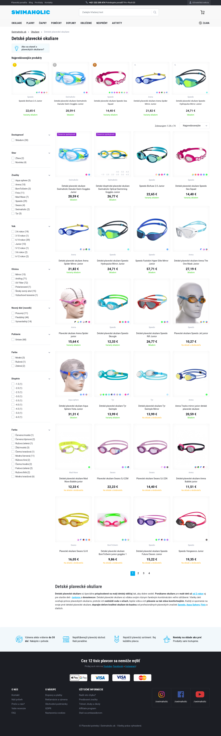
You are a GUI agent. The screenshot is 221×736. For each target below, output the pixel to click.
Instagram (130, 666)
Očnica (31, 269)
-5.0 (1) (19, 413)
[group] (30, 90)
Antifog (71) (21, 278)
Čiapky (43, 23)
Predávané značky (88, 699)
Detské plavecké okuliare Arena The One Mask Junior (191, 262)
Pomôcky (56, 23)
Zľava (204, 23)
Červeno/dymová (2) (25, 439)
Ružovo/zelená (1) (24, 443)
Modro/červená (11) (25, 456)
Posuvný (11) (22, 313)
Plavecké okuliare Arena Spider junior (73, 335)
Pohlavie (31, 334)
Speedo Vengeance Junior (191, 551)
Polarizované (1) (23, 287)
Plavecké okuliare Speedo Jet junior (191, 333)
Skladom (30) (22, 140)
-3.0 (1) (19, 396)
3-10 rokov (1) (22, 236)
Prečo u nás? (18, 704)
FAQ (14, 712)
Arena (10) (20, 184)
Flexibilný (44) (22, 317)
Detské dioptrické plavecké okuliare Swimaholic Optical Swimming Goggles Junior (113, 189)
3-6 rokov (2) (21, 252)
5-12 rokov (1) (22, 248)
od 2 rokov (198, 593)
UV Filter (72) (22, 283)
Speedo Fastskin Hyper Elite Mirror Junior (151, 262)
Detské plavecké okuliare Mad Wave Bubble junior (73, 480)
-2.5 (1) (19, 392)
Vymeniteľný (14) (24, 321)
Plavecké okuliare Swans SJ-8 (73, 551)
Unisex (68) (21, 339)
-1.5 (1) (19, 384)
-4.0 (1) (19, 404)
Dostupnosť (31, 134)
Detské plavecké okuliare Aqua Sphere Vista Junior (73, 407)
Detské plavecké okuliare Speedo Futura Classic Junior (152, 552)
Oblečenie (86, 23)
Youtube (107, 666)
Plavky (30, 23)
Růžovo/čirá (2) (23, 460)
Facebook (118, 666)
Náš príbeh (17, 699)
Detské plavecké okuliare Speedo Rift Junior (152, 335)
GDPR (48, 708)
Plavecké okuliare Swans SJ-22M (112, 478)
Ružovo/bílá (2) (23, 472)
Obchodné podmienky (56, 704)
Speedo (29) (21, 201)
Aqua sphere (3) (23, 180)
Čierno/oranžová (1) (25, 451)
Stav (31, 152)
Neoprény (101, 23)
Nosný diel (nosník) (31, 308)
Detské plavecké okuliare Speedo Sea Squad (191, 187)
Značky (31, 175)
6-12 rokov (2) (22, 256)
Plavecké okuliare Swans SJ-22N (151, 478)
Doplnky (71, 23)
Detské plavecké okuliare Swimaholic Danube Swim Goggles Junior (73, 189)
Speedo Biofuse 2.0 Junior (151, 186)
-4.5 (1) (19, 409)
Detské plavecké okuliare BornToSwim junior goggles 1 (113, 552)
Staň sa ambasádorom (90, 712)
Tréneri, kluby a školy (89, 704)
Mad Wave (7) (22, 197)
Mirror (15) (21, 274)
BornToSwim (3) (23, 188)
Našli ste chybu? (87, 695)
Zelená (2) (20, 366)
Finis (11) (20, 193)
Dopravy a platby (53, 695)
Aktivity (117, 23)
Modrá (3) (20, 357)
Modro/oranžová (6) (25, 476)
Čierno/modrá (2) (24, 464)
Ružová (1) (21, 362)
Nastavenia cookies (55, 712)
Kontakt (15, 695)
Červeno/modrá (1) (25, 435)
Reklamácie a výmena (56, 699)
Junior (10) (21, 244)
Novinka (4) (21, 162)
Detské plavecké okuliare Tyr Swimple (112, 407)
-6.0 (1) (19, 417)
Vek (31, 226)
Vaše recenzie (19, 708)
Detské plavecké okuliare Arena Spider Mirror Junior (73, 262)
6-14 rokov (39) (23, 240)
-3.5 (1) (19, 400)
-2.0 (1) (19, 388)
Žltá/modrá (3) (22, 447)
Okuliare (17, 23)
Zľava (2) (20, 158)
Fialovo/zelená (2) (24, 468)
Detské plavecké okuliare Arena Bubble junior (191, 480)
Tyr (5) (19, 213)
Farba (31, 352)
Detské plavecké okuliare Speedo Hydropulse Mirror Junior (112, 262)
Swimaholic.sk (19, 31)
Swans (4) (20, 205)
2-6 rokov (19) (22, 231)
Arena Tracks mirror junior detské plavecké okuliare (191, 407)
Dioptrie (31, 378)
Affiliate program (87, 708)
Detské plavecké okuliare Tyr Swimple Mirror (151, 407)
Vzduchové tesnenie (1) (27, 295)
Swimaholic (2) (23, 209)
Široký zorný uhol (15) (26, 291)
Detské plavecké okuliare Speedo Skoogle (112, 335)
